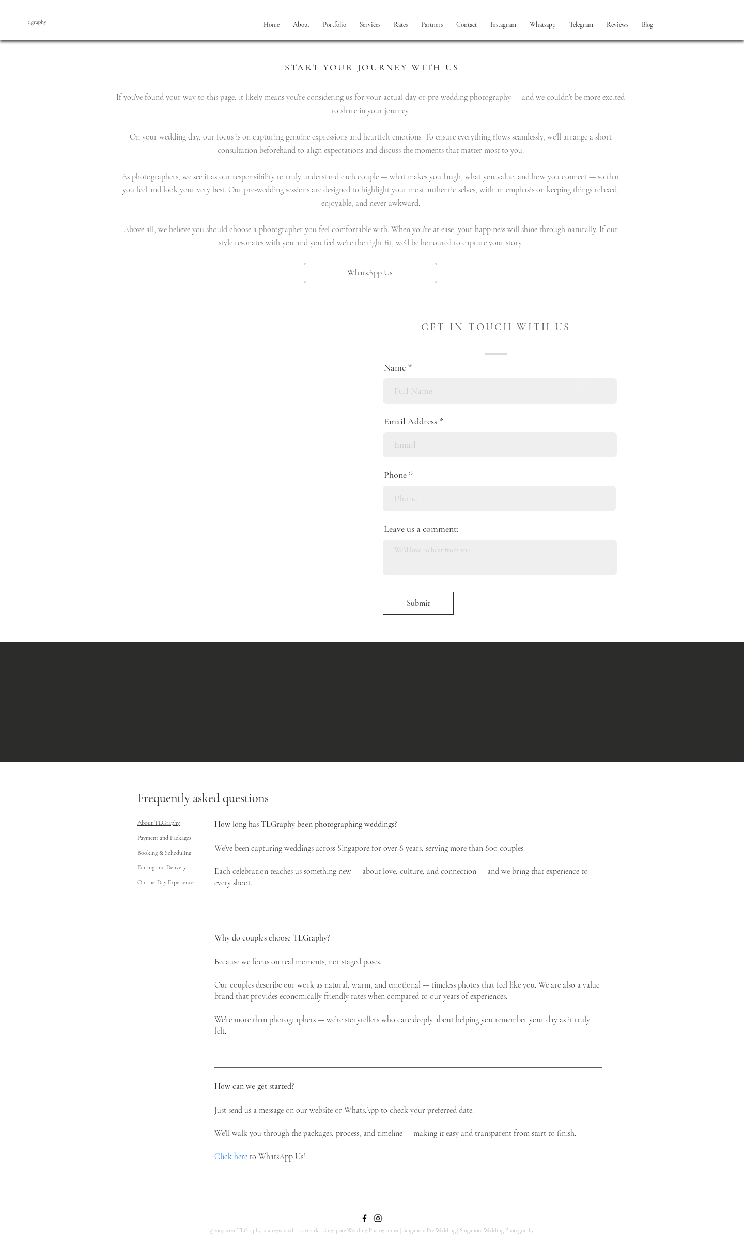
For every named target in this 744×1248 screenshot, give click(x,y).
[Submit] (418, 603)
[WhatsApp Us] (370, 273)
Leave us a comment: (421, 528)
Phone (395, 475)
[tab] (165, 823)
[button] (301, 25)
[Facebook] (364, 1218)
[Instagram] (378, 1218)
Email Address (410, 421)
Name (395, 367)
